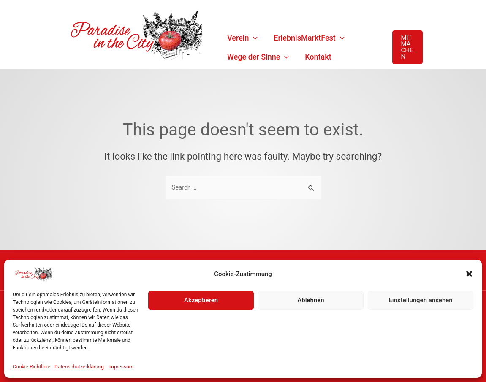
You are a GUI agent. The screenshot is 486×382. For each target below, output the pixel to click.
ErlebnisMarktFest (309, 37)
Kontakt (318, 56)
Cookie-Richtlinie (31, 367)
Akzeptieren (201, 300)
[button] (469, 274)
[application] (253, 37)
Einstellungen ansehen (420, 300)
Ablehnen (310, 300)
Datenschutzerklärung (79, 367)
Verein (242, 37)
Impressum (120, 367)
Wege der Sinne (258, 56)
